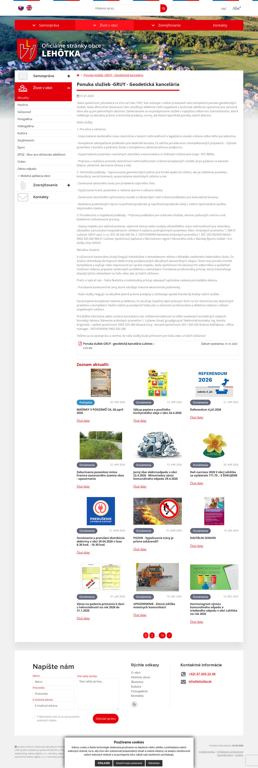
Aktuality (23, 98)
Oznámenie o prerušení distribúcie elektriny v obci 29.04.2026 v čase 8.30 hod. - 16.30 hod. (100, 541)
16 (162, 635)
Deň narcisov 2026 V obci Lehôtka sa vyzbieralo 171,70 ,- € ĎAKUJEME (213, 473)
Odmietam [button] (154, 763)
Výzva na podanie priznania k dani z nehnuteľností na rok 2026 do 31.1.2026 (100, 607)
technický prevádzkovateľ (60, 756)
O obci (135, 672)
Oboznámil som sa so (58, 718)
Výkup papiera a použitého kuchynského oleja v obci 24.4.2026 (157, 411)
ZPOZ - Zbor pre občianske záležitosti (41, 154)
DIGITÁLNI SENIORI (203, 538)
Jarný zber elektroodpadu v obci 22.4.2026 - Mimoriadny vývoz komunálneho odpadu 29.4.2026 (155, 475)
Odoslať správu (106, 719)
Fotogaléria (24, 119)
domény (52, 753)
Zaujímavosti (25, 140)
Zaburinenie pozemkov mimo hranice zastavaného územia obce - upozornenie (100, 475)
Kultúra (22, 133)
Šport (21, 147)
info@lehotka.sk (200, 681)
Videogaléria (25, 126)
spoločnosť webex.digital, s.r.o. (30, 756)
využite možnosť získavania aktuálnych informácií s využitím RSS (49, 746)
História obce (140, 677)
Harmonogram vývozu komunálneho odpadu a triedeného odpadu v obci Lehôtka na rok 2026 (213, 609)
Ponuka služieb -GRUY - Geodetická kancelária (113, 75)
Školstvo (137, 682)
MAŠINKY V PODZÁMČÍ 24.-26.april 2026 (100, 411)
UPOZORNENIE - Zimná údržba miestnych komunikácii (154, 605)
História (22, 105)
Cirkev (21, 162)
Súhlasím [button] (104, 763)
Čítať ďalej (83, 421)
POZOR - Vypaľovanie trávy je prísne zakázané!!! (153, 539)
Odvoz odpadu (27, 169)
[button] (45, 25)
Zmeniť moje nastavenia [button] (129, 763)
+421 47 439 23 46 (202, 674)
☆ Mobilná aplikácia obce (33, 176)
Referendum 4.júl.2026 (205, 409)
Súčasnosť (24, 112)
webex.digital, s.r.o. (37, 753)
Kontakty (220, 25)
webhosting (21, 753)
